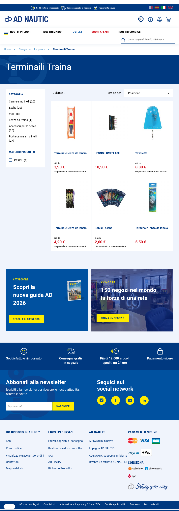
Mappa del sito (15, 466)
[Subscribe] (63, 404)
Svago (23, 42)
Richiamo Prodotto (60, 466)
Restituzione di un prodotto (65, 445)
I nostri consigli (97, 32)
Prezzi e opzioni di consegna (65, 438)
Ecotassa (135, 502)
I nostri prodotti (17, 33)
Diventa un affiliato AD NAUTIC (108, 459)
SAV (50, 453)
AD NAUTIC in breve (101, 438)
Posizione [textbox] (134, 86)
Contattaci (12, 459)
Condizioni (49, 502)
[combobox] (148, 32)
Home (8, 42)
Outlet (61, 32)
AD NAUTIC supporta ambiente (108, 453)
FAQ (8, 438)
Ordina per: (114, 86)
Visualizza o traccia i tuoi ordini (25, 453)
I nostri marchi (44, 32)
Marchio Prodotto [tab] (22, 145)
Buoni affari (76, 32)
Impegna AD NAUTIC (101, 445)
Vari (15, 107)
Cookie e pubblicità (115, 502)
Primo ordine (14, 445)
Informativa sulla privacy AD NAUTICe (80, 502)
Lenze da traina (21, 113)
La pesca (40, 42)
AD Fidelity (54, 459)
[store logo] (26, 19)
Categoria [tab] (16, 88)
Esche (16, 101)
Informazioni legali (29, 502)
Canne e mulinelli (22, 95)
